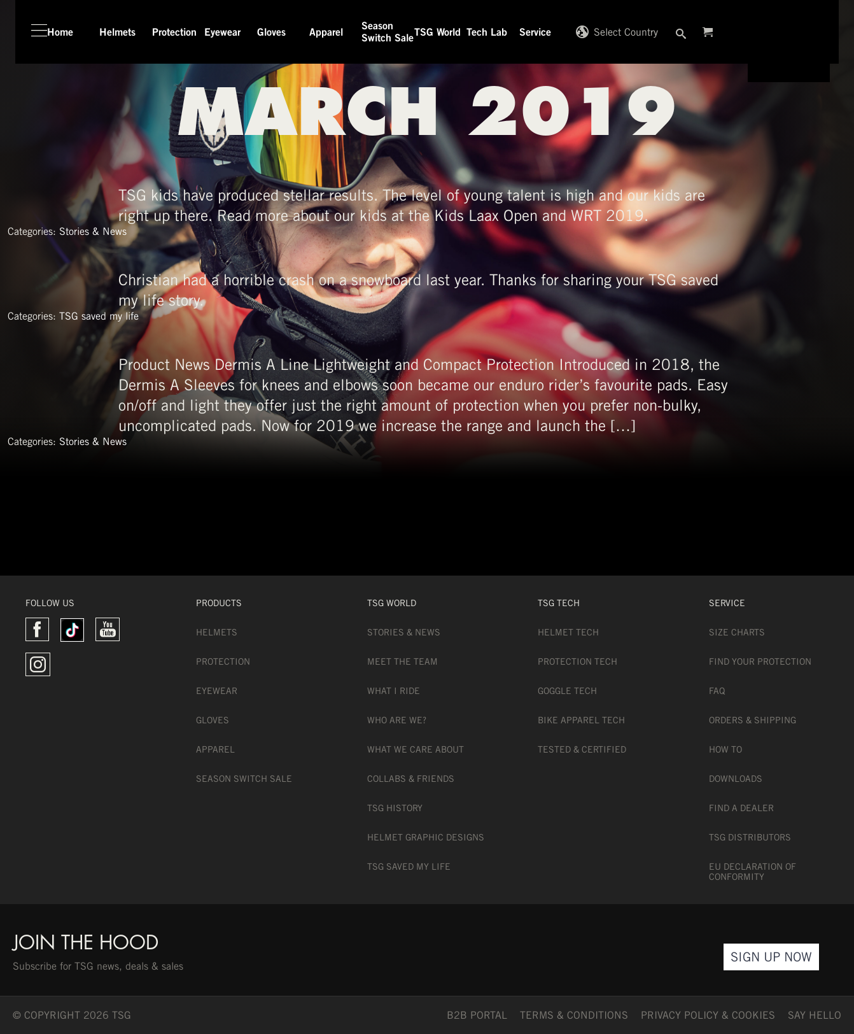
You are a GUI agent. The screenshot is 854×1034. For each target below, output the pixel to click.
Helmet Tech (568, 632)
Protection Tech (577, 661)
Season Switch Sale (244, 779)
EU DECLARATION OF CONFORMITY (752, 871)
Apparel (215, 749)
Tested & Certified (582, 749)
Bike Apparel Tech (581, 720)
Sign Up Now (771, 956)
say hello (814, 1015)
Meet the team (402, 661)
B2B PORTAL (477, 1015)
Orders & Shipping (752, 720)
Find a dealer (741, 808)
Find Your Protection (760, 661)
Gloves (212, 720)
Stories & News (93, 231)
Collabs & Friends (410, 779)
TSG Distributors (750, 837)
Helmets (216, 632)
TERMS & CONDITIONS (574, 1015)
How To (725, 749)
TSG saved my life (99, 316)
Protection (223, 661)
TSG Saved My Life (409, 866)
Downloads (735, 779)
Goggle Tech (567, 691)
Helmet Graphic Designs (425, 837)
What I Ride (393, 691)
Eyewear (216, 691)
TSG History (395, 808)
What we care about (415, 749)
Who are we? (396, 720)
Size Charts (737, 632)
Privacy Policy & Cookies (708, 1015)
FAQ (717, 691)
